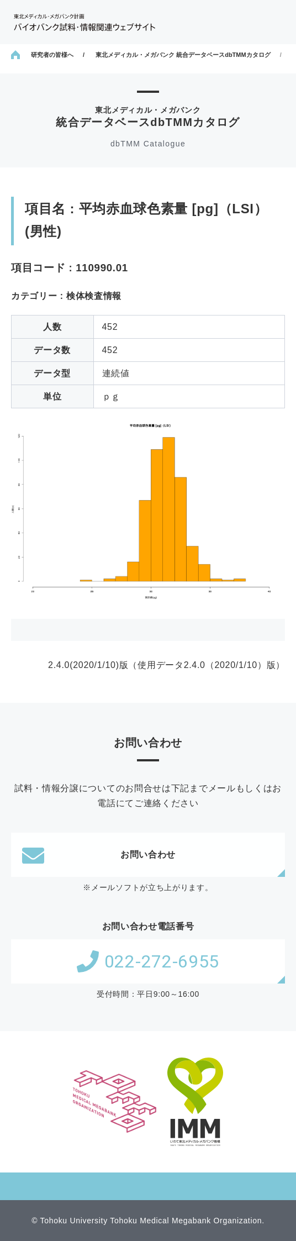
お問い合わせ (99, 855)
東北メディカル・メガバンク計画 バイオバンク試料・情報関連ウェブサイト (84, 22)
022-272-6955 (148, 961)
